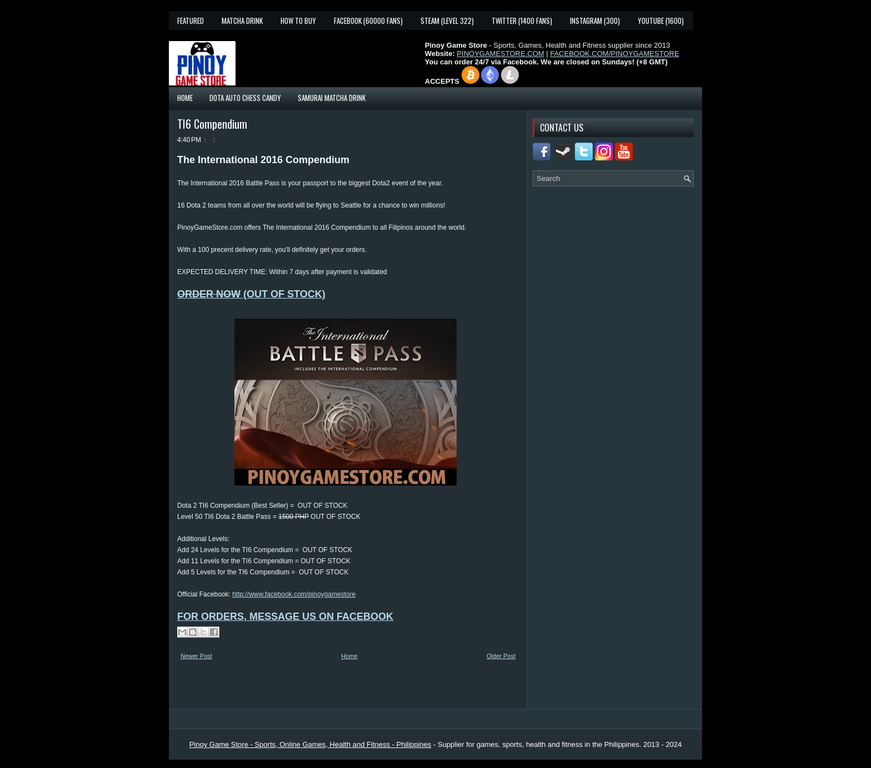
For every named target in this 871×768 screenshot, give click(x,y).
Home (185, 97)
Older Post (501, 656)
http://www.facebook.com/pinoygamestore (294, 594)
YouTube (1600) (661, 20)
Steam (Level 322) (447, 20)
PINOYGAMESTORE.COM (500, 53)
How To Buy (298, 20)
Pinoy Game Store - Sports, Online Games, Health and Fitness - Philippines (310, 744)
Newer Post (196, 656)
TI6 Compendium (212, 123)
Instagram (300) (595, 20)
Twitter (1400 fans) (522, 20)
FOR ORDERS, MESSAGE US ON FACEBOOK (285, 616)
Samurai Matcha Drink (332, 97)
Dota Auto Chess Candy (245, 97)
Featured (190, 20)
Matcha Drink (242, 20)
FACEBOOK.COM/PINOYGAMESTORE (614, 53)
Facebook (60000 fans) (368, 20)
